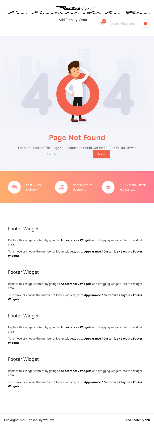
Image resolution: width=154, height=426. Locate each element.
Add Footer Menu (138, 420)
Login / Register (122, 23)
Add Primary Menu (73, 19)
